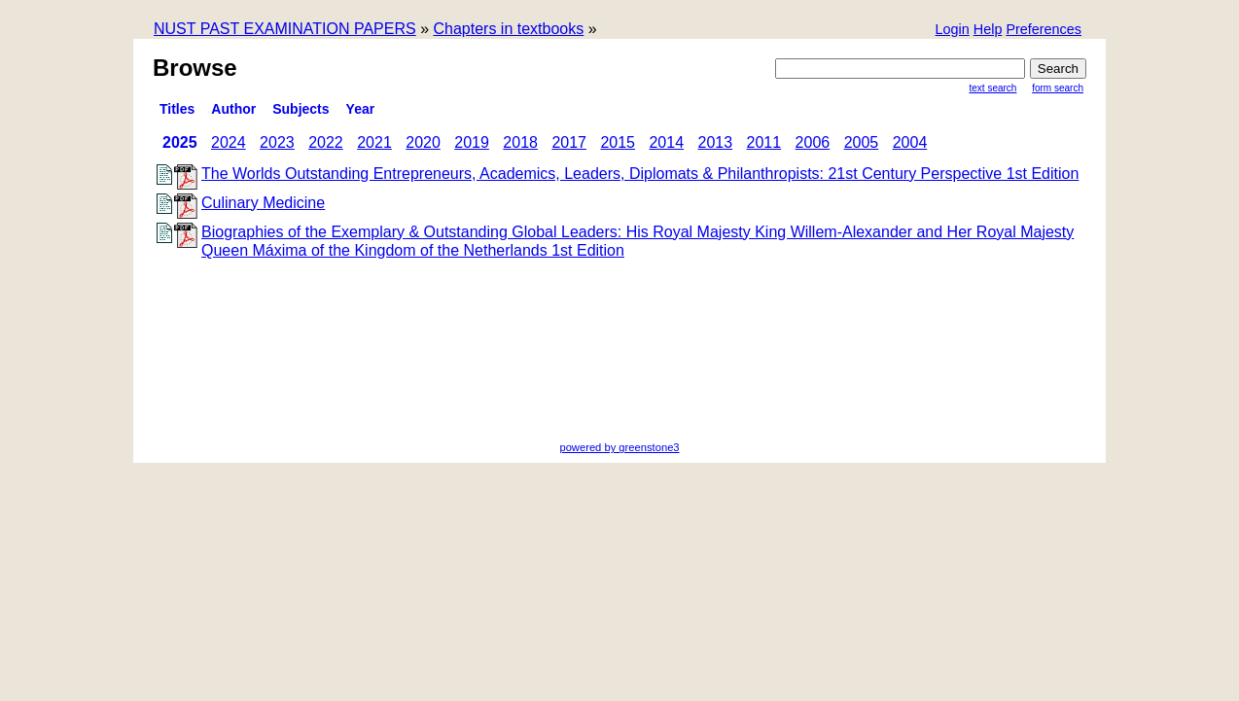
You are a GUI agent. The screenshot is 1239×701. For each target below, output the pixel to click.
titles (177, 109)
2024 (228, 142)
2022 (325, 142)
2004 (910, 142)
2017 (568, 142)
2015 (617, 142)
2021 (374, 142)
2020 (423, 142)
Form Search (1057, 88)
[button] (1043, 30)
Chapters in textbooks (508, 28)
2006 (813, 142)
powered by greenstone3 (619, 447)
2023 (277, 142)
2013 (715, 142)
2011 (764, 142)
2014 (666, 142)
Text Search (993, 88)
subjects (300, 109)
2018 (520, 142)
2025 (179, 142)
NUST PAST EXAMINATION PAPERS (285, 28)
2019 (471, 142)
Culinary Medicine (263, 202)
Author (233, 109)
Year (360, 109)
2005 (861, 142)
